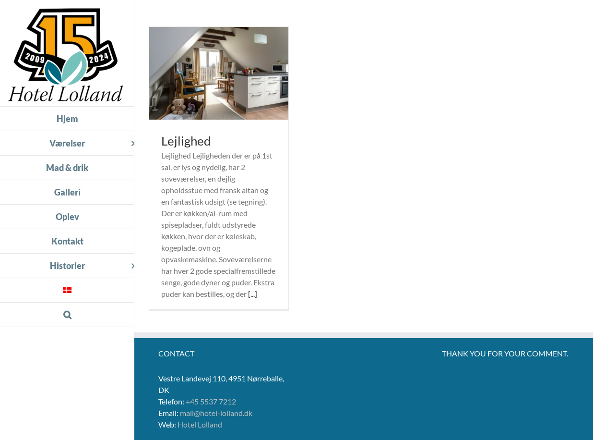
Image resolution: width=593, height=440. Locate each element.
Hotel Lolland (200, 424)
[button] (67, 315)
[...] (252, 293)
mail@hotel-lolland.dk (216, 412)
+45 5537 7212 (211, 401)
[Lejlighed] (218, 73)
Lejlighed (186, 140)
